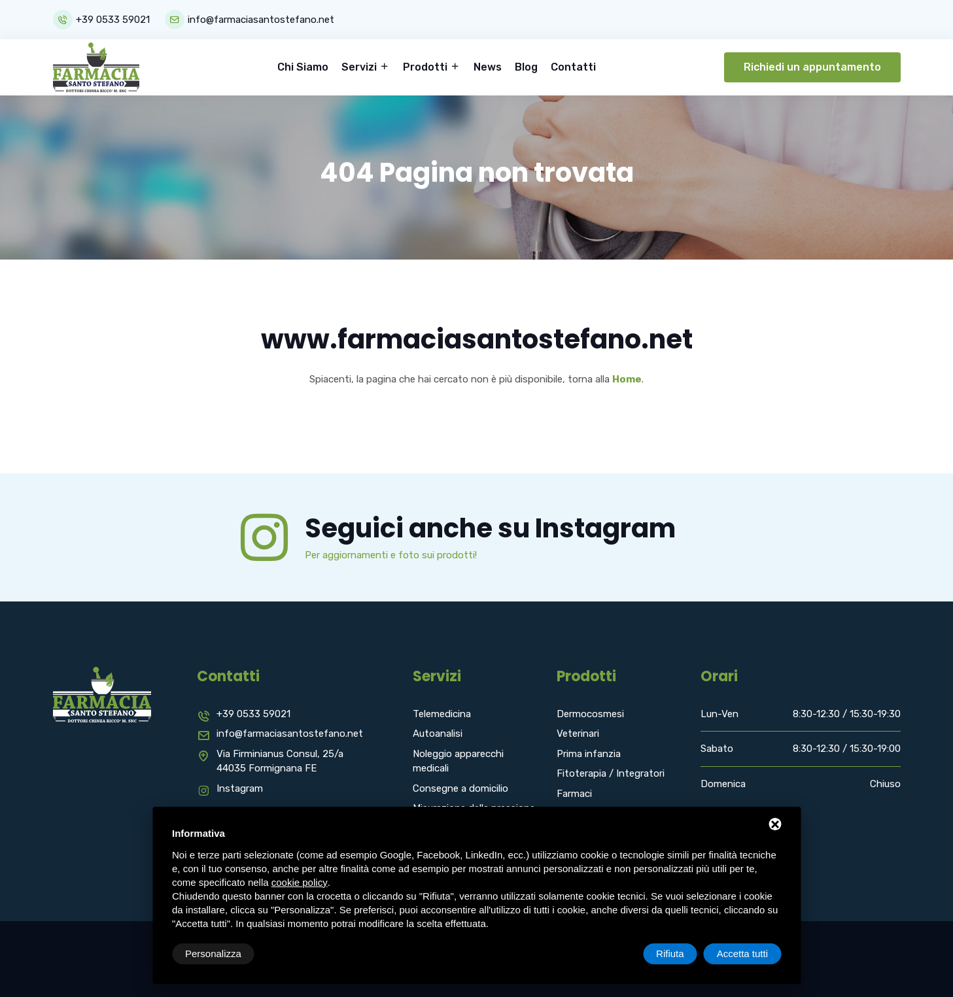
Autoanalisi (437, 733)
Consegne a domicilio (460, 788)
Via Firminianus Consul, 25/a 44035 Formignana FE (280, 761)
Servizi (360, 67)
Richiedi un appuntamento (812, 67)
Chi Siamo (302, 67)
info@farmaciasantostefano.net (261, 20)
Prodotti (426, 67)
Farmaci (574, 794)
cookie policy (299, 882)
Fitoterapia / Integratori (611, 773)
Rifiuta (670, 953)
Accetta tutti (742, 953)
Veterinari (578, 733)
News (488, 67)
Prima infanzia (589, 754)
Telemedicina (442, 714)
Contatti (573, 67)
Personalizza (213, 953)
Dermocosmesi (590, 714)
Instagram (240, 788)
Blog (526, 67)
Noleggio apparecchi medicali (458, 761)
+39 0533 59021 (113, 20)
